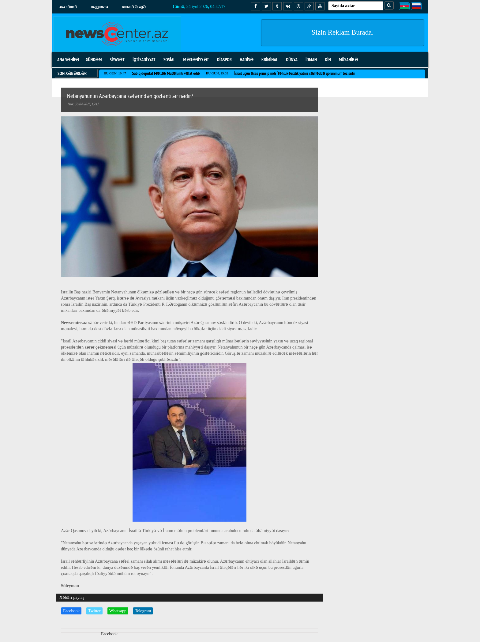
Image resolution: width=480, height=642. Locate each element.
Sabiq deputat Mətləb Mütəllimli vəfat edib (166, 73)
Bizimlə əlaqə (134, 7)
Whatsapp (117, 611)
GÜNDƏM (94, 59)
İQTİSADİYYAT (144, 59)
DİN (328, 59)
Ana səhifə (68, 7)
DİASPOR (224, 59)
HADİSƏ (246, 59)
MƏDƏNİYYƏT (196, 59)
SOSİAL (169, 59)
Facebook (71, 611)
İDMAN (311, 59)
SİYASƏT (117, 59)
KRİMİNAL (269, 59)
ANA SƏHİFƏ (68, 59)
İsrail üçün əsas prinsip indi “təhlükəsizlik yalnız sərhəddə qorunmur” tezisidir (294, 73)
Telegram (143, 611)
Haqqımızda (99, 7)
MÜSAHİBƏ (348, 59)
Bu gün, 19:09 (217, 73)
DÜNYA (292, 59)
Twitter (94, 611)
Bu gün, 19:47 (115, 73)
